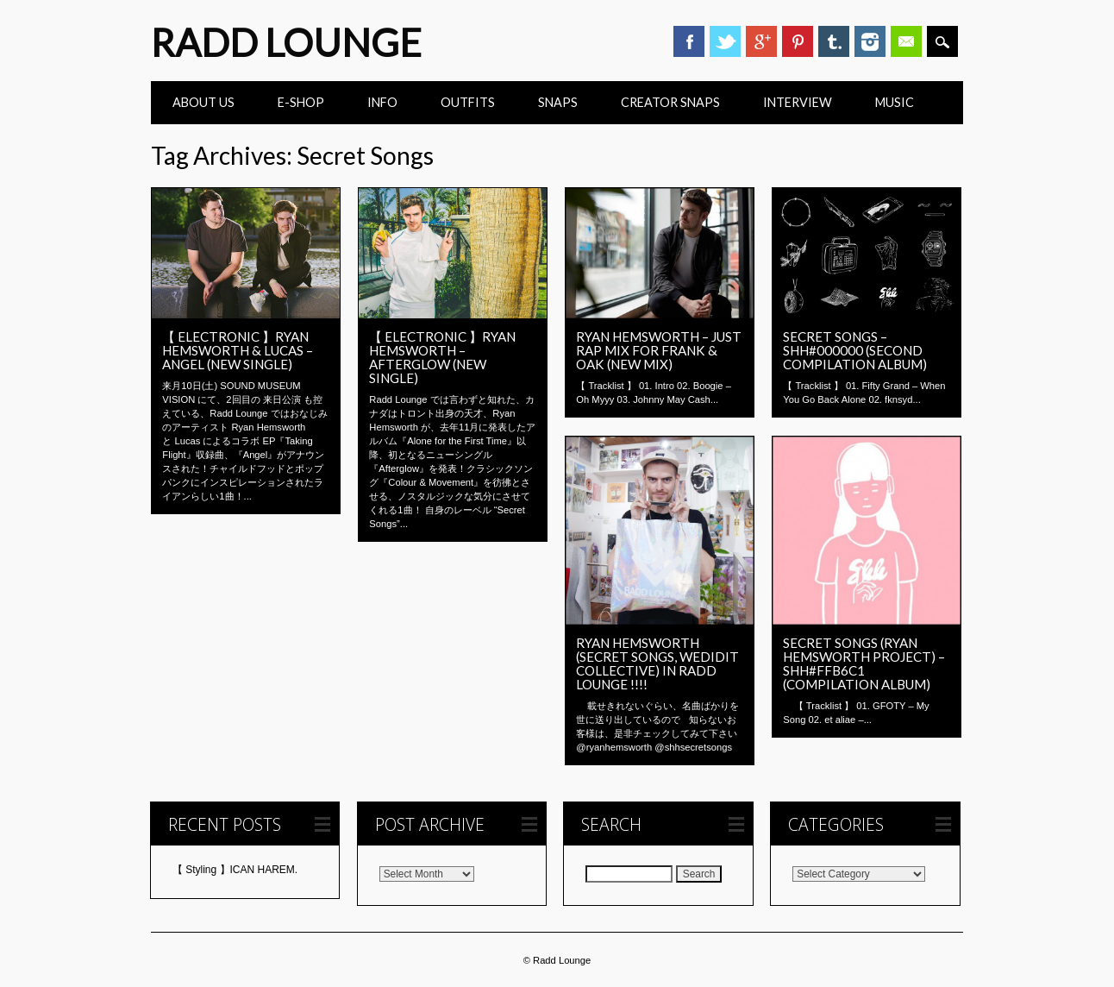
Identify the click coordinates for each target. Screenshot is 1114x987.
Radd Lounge (286, 42)
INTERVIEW (797, 102)
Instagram (870, 41)
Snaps (558, 102)
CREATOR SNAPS (670, 102)
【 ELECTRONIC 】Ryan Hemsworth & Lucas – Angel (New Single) (237, 350)
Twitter (725, 41)
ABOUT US (203, 102)
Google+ (761, 41)
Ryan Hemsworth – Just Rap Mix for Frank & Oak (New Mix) (659, 350)
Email (906, 41)
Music (894, 102)
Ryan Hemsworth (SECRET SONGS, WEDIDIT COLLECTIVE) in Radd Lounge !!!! (657, 663)
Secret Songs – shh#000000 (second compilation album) (855, 350)
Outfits (468, 102)
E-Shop (301, 102)
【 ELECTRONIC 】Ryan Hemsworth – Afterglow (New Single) (442, 357)
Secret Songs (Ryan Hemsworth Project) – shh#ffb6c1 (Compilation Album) (864, 663)
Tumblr (833, 41)
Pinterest (797, 41)
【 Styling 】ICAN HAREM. (234, 870)
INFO (382, 102)
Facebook (688, 41)
